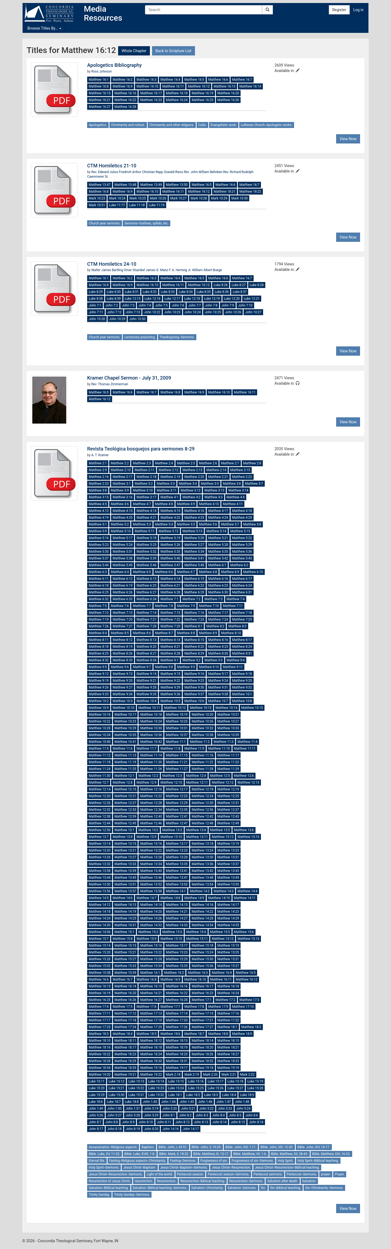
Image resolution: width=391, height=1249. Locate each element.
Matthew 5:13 (192, 531)
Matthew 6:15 (194, 579)
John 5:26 (96, 1115)
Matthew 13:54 (202, 884)
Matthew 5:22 (242, 538)
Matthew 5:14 (216, 531)
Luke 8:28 (257, 285)
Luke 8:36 (222, 292)
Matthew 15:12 (223, 939)
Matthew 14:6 (123, 898)
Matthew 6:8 (208, 572)
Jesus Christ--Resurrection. (231, 1167)
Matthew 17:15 (202, 1013)
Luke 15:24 (176, 1088)
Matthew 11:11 (245, 748)
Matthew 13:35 (177, 864)
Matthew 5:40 (170, 558)
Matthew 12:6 (244, 776)
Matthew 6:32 (99, 599)
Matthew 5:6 (208, 524)
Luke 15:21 (116, 1088)
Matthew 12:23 (177, 796)
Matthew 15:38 (100, 973)
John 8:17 (96, 1129)
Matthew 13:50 (177, 185)
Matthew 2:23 (99, 484)
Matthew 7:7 (142, 606)
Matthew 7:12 (99, 613)
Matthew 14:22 (202, 911)
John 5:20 (169, 1108)
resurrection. (144, 1181)
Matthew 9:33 (99, 694)
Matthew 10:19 (177, 714)
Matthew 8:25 (99, 653)
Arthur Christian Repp (148, 172)
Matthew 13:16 (151, 844)
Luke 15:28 (255, 1088)
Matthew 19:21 (125, 1074)
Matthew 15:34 (151, 966)
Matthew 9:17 (218, 674)
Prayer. (340, 1174)
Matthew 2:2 (120, 463)
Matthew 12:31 (228, 803)
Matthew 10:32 (202, 728)
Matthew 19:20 (100, 1074)
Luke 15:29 (97, 1095)
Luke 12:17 (172, 298)
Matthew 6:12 (123, 579)
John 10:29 (117, 319)
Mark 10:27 (178, 198)
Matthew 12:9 (146, 782)
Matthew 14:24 (100, 918)
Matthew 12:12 (223, 782)
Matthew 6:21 (170, 585)
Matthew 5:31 (123, 551)
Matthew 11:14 (151, 755)
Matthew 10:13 (201, 708)
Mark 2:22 (247, 1074)
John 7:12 (114, 312)
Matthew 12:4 (196, 776)
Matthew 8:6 (142, 633)
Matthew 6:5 (142, 572)
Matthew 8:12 (123, 640)
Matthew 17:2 (225, 1000)
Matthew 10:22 (100, 721)
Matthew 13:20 (100, 850)
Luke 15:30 (116, 1095)
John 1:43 (150, 1102)
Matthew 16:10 (147, 86)
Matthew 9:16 (194, 674)
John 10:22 (152, 312)
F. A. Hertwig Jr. (180, 270)
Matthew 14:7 (146, 898)
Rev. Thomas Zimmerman (109, 384)
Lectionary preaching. (140, 337)
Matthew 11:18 (100, 762)
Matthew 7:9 (186, 606)
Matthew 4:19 (99, 517)
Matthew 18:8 (218, 1034)
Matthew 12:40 (151, 816)
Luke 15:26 (215, 1088)
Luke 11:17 (117, 205)
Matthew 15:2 (148, 932)
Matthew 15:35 (177, 966)
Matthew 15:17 (177, 945)
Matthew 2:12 (168, 470)
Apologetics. (98, 125)
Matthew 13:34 (151, 864)
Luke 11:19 (157, 205)
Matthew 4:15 (170, 511)
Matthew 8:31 (242, 653)
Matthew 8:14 (170, 640)
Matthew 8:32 (99, 660)
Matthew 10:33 (228, 728)
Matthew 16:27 (100, 107)
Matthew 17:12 (125, 1013)
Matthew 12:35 (177, 810)
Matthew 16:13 (224, 86)
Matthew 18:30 (151, 1061)
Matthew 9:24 (218, 681)
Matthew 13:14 (100, 844)
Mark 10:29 (219, 198)
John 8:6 (251, 1115)
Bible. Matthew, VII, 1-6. (250, 1154)
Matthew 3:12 (190, 490)
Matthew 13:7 (99, 837)
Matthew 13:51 (125, 884)
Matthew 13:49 (151, 185)
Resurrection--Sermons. (246, 1181)
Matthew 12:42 (202, 816)
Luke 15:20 (97, 1088)
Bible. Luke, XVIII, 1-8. (139, 1154)
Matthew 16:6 (218, 80)
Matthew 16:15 (100, 93)
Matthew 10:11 (149, 708)
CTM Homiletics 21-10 (111, 165)
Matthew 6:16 (218, 579)
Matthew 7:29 (170, 626)
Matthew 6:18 (99, 585)
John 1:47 (223, 1102)
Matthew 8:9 (208, 633)
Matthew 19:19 (228, 1068)
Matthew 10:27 (228, 721)
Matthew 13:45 (125, 877)
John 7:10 (245, 305)
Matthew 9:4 (236, 660)
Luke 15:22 (136, 1088)
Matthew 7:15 (170, 613)
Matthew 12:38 (100, 816)
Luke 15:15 (176, 1081)
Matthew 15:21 (125, 952)
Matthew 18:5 (146, 1034)
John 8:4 (218, 1115)
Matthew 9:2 (191, 660)
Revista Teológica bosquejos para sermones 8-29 (141, 449)
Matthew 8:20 (146, 647)
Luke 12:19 (212, 298)
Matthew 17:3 (249, 1000)
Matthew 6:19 (123, 585)
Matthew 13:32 (100, 864)
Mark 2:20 (210, 1074)
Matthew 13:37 (228, 864)
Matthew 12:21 (125, 796)
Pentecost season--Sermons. (228, 1174)
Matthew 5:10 (121, 531)
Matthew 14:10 (219, 898)
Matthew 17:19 (151, 1020)
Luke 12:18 (192, 298)
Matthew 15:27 (125, 959)
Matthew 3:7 (254, 484)
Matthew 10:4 (146, 701)
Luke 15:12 (116, 1081)
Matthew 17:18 (125, 1020)
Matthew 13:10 (171, 837)
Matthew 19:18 (202, 1068)
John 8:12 (182, 1122)
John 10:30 (137, 319)
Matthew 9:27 (123, 687)
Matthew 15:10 (171, 939)
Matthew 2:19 (170, 477)
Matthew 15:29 (177, 959)
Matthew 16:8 (99, 86)
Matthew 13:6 (244, 830)
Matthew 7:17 (218, 613)
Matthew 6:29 (194, 592)
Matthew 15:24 (202, 952)
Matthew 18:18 (151, 1047)
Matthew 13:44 (100, 877)
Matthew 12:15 (125, 789)
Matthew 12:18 (202, 789)
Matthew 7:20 (123, 619)
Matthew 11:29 (228, 769)
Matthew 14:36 (100, 932)
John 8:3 (201, 1115)
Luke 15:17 (215, 1081)
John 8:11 (164, 1122)
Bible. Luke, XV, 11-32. (104, 1154)
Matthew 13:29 (177, 857)
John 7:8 (211, 305)
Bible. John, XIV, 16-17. (313, 1147)
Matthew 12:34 (151, 810)
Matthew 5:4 (164, 524)
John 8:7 (95, 1122)
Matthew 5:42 (218, 558)
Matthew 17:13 (151, 1013)
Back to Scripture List (173, 51)
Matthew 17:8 (194, 1007)
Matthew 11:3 (224, 742)
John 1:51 (133, 1108)
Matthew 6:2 (239, 565)
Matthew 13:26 (100, 857)
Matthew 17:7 (170, 1007)
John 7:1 (95, 305)
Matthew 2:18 (146, 477)
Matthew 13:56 (100, 891)
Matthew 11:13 (125, 755)
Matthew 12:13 (248, 782)
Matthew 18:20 (202, 1047)
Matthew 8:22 (194, 647)
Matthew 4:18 (242, 511)
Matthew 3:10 (143, 490)
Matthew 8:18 (99, 647)
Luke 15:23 (156, 1088)
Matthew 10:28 (100, 728)
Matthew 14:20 (151, 911)
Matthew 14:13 (125, 905)
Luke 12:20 (232, 298)
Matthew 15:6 (244, 932)
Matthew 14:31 (125, 925)
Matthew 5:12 (168, 531)
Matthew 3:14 (238, 490)
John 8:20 (151, 1129)
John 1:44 (168, 1102)
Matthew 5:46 (146, 565)
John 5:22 (206, 1108)
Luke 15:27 (235, 1088)
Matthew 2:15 (240, 470)
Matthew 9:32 (242, 687)
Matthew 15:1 (124, 932)
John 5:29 (151, 1115)
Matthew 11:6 (123, 748)
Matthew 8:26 (123, 653)
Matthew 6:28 (170, 592)
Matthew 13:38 (100, 871)
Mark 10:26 (158, 198)
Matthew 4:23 (194, 517)
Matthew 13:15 (125, 844)
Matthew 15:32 (100, 966)
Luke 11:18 (137, 205)
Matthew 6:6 (164, 572)
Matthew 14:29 (228, 918)
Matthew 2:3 (142, 463)
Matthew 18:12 (151, 1041)
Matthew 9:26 (99, 687)
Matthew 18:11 (125, 1041)
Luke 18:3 (211, 1095)
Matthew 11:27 (177, 769)
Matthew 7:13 (123, 613)
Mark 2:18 (173, 1074)
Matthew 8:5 (120, 633)
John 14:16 (170, 1129)
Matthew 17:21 (202, 1020)
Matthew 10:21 (228, 714)
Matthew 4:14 (146, 511)
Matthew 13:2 (148, 830)
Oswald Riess (174, 172)
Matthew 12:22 (151, 796)
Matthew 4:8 (164, 504)
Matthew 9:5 (98, 667)
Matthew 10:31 (177, 728)
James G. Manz (157, 270)
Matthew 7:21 (146, 619)
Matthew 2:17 (123, 477)
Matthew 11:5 (99, 748)
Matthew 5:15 (240, 531)
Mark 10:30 (239, 198)
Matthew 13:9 (146, 837)
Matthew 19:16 (151, 1068)
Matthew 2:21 (218, 477)
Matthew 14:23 (228, 911)
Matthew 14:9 (194, 898)
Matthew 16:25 (202, 100)
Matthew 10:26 (202, 721)
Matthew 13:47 (100, 185)
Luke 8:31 (132, 292)
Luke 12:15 (133, 298)
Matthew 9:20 (123, 681)
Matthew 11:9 (194, 748)
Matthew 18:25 (177, 1054)
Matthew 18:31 (177, 1061)
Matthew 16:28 (125, 107)
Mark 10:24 (117, 198)
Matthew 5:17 (123, 538)
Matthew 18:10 (100, 1041)
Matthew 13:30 (202, 857)
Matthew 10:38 (202, 735)
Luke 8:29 (96, 292)
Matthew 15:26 (100, 959)
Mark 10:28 (199, 198)
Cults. (202, 125)
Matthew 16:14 (250, 86)
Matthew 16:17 (151, 93)
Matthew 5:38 (123, 558)
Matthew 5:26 (170, 545)
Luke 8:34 (186, 292)
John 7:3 (128, 305)
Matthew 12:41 (177, 816)
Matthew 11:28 (202, 769)
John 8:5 (235, 1115)
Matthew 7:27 (123, 626)
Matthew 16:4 (170, 80)
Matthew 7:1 (169, 599)
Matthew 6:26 (123, 592)
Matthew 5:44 (99, 565)
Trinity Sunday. (99, 1195)
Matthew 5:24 (123, 545)
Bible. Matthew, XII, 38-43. (289, 1154)
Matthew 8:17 (242, 640)
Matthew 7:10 (209, 606)
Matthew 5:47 (170, 565)
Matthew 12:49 (228, 823)
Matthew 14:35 (228, 925)
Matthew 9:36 (170, 694)
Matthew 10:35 (125, 735)
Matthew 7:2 (191, 599)
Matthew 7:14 (146, 613)
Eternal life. (97, 1161)
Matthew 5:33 (170, 551)
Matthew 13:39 (125, 871)
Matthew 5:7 (230, 524)
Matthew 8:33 (123, 660)
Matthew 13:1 (124, 830)
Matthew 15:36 (202, 966)
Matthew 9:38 (218, 694)
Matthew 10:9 (99, 708)
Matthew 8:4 (98, 633)
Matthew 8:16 (218, 640)
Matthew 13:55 (228, 884)
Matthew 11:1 (176, 742)
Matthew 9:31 (218, 687)
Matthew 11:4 (247, 742)
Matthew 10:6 (194, 701)
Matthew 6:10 (253, 572)
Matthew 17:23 (100, 1027)
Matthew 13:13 (248, 837)
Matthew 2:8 (252, 463)
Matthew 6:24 (242, 585)
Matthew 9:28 (146, 687)
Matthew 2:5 (186, 463)
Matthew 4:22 (170, 517)
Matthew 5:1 (98, 524)
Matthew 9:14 (146, 674)
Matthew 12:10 (171, 782)
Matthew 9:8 (164, 667)
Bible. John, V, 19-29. (207, 1147)
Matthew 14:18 (100, 911)
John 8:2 (185, 1115)
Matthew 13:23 (177, 850)
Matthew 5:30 (99, 551)
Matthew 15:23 (177, 952)
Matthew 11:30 (100, 776)
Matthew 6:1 (217, 565)
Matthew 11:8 (170, 748)
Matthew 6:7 (186, 572)
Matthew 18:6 (170, 1034)
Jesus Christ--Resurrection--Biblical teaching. (287, 1167)
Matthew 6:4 (120, 572)
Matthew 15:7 (99, 939)
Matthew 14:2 (200, 891)
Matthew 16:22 (125, 100)
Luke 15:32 (156, 1095)
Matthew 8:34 (146, 660)
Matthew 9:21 (146, 681)
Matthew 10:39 (228, 735)
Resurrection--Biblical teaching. (202, 1181)
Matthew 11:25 (125, 769)
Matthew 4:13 (123, 511)
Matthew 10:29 (125, 728)
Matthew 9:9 (186, 667)
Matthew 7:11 (233, 606)
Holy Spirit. (286, 1161)
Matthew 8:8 (186, 633)
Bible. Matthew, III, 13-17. (211, 1154)
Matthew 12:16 (151, 789)
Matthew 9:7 (142, 667)
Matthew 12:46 (151, 823)
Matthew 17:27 (202, 1027)
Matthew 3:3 (166, 484)
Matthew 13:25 (228, 850)
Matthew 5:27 (194, 545)
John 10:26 (233, 312)
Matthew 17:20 (177, 1020)
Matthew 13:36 (202, 864)
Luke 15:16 (196, 1081)
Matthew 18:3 (99, 1034)
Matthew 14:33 (177, 925)
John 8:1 (168, 1115)
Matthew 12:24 (202, 796)
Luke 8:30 (114, 292)
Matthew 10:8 (242, 701)
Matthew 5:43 (242, 558)
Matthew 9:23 (194, 681)
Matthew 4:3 (213, 497)
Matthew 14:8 (170, 898)
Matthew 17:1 (202, 1000)
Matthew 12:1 (124, 776)
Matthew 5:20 (194, 538)
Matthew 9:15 (170, 674)
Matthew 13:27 (125, 857)
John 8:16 (256, 1122)
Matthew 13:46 (151, 877)
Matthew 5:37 (99, 558)
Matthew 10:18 (151, 714)
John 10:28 (97, 319)
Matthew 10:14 (226, 708)
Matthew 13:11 (197, 837)
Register (339, 10)
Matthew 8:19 (123, 647)
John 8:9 (128, 1122)
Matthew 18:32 (202, 1061)
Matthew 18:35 (125, 1068)
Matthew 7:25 (242, 619)
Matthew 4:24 (218, 517)
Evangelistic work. (224, 125)
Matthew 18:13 (177, 1041)
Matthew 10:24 (151, 721)
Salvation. (309, 1181)
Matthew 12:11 (197, 782)
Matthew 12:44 (100, 823)
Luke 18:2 (193, 1095)
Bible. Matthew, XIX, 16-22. (331, 1154)
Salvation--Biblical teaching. (109, 1188)
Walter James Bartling (107, 270)
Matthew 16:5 (194, 80)
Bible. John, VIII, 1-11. (240, 1147)
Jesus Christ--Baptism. (139, 1167)
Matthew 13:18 (202, 844)
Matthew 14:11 (245, 898)
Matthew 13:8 (123, 837)
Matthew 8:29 (194, 653)
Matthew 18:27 (228, 1054)
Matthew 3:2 (144, 484)
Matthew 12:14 (100, 789)
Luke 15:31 (136, 1095)
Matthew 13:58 (151, 891)
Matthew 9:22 (170, 681)
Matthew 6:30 (218, 592)
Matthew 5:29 (242, 545)
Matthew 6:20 (146, 585)
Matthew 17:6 (146, 1007)
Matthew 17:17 (100, 1020)
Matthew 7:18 (242, 613)
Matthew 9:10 (209, 667)
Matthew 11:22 (202, 762)
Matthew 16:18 (177, 93)
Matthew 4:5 (98, 504)
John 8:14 (219, 1122)
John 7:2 (111, 305)
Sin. (263, 1188)
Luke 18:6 (96, 1102)
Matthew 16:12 (199, 86)
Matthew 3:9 (120, 490)
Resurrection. (166, 1181)
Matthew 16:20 (228, 93)
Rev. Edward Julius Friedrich (111, 172)
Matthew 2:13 (192, 470)
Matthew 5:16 (99, 538)
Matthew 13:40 (151, 871)
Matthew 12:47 (177, 823)
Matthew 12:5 (220, 776)
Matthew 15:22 (151, 952)
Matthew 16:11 (173, 86)
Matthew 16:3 (146, 80)
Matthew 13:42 (202, 871)
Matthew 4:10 (209, 504)
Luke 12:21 (252, 298)
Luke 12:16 (152, 298)
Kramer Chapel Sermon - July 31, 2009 (129, 378)
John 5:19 (151, 1108)
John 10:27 (253, 312)
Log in (358, 10)
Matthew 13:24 (202, 850)
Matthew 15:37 (228, 966)
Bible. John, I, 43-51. (173, 1147)
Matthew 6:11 (99, 579)
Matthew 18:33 (228, 1061)
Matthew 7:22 (170, 619)
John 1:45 (186, 1102)
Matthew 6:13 (146, 579)
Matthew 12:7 (99, 782)
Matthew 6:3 (98, 572)
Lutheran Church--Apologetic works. (266, 125)
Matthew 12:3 (172, 776)
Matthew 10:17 (125, 714)
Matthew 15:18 (202, 945)
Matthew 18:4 (123, 1034)
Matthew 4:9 (186, 504)
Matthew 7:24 (218, 619)
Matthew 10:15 (252, 708)
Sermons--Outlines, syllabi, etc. (146, 223)
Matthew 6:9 (230, 572)
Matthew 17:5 (123, 1007)
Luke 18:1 (175, 1095)
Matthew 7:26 (99, 626)
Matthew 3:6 (232, 484)
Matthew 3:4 (188, 484)
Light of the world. (160, 1174)
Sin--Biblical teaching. (285, 1188)
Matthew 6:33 (123, 599)
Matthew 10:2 (99, 701)
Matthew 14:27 (177, 918)
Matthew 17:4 (99, 1007)
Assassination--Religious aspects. (113, 1147)
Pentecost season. (190, 1174)
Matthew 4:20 (123, 517)
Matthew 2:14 (216, 470)
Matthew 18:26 (202, 1054)
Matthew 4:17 (218, 511)
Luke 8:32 (150, 292)
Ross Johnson (101, 71)
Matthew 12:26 (100, 803)
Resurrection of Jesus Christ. (110, 1181)
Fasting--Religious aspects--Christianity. (137, 1161)
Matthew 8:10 (231, 633)
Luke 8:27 (238, 285)
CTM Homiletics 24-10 (111, 264)
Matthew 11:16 (202, 755)
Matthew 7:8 (164, 606)
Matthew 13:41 (177, 871)
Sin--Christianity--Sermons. (324, 1188)
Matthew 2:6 (208, 463)
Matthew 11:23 (228, 762)
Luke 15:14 (156, 1081)
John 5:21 (188, 1108)
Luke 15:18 (235, 1081)
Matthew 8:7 (164, 633)
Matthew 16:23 (151, 100)
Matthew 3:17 (146, 497)
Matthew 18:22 (250, 191)
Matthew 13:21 (125, 850)
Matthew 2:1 (98, 463)
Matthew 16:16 (125, 93)
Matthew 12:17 (177, 789)
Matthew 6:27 (146, 592)
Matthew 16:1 (99, 80)
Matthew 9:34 (123, 694)
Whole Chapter (134, 51)
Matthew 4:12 (99, 511)
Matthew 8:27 (146, 653)
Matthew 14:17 (228, 905)
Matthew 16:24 (177, 100)
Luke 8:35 (204, 292)
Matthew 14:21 (177, 911)
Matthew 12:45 (125, 823)
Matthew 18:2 (251, 1027)
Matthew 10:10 (123, 708)
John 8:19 (133, 1129)
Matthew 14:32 (151, 925)
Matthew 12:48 (202, 823)
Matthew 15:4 (196, 932)
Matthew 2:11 (144, 470)
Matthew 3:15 (99, 497)
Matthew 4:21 (146, 517)
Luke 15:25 (196, 1088)
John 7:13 (133, 312)
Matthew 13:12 (223, 837)
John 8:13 (201, 1122)
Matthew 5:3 (142, 524)
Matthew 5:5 (186, 524)
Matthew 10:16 (100, 714)
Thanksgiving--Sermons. (177, 337)
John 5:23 (225, 1108)
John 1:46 (205, 1102)
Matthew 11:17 (228, 755)
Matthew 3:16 (123, 497)
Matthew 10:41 (125, 742)
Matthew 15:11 (197, 939)
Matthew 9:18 (242, 674)
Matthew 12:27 (125, 803)
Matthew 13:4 (196, 830)
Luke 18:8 (132, 1102)
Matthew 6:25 (99, 592)
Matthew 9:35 (146, 694)
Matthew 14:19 (125, 911)
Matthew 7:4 (236, 599)
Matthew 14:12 (100, 905)
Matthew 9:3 (213, 660)
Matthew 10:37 (177, 735)
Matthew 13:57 (125, 891)
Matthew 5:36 (242, 551)
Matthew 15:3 (172, 932)
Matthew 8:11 (99, 640)
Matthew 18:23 (125, 1054)
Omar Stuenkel (135, 270)
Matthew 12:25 (228, 796)
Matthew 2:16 (99, 477)
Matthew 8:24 (242, 647)
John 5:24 (243, 1108)
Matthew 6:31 (242, 592)
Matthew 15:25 (228, 952)
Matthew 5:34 (194, 551)
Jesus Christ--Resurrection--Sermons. (116, 1174)
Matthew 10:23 (125, 721)
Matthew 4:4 (236, 497)
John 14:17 (191, 1129)
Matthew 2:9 (98, 470)
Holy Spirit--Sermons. (104, 1167)
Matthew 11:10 (219, 748)
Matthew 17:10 (243, 1007)
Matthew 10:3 (123, 701)
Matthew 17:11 (100, 1013)
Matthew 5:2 (120, 524)
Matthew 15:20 (100, 952)
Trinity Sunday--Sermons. (132, 1195)
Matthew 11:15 (177, 755)
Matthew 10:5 (170, 701)
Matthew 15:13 (248, 939)
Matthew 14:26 (151, 918)
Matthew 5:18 (146, 538)
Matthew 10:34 (100, 735)
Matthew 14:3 (224, 891)
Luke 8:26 (221, 285)
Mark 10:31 (97, 205)
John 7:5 (161, 305)
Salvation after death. (282, 1181)
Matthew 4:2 (191, 497)
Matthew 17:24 (125, 1027)
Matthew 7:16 (194, 613)
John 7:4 (144, 305)
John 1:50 (114, 1108)
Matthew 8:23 (218, 647)
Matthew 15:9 (146, 939)
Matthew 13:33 (125, 864)
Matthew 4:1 (169, 497)
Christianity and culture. (128, 125)
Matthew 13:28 (151, 857)
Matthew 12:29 (177, 803)
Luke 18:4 (229, 1095)
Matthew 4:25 (242, 517)
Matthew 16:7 (242, 80)
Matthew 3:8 (98, 490)
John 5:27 (114, 1115)
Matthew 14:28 (202, 918)
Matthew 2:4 (164, 463)
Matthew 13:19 (228, 844)
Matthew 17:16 (228, 1013)
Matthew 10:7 (218, 701)
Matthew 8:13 (146, 640)
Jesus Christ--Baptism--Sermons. (184, 1167)
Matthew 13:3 (172, 830)
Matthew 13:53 (177, 884)
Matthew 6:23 (218, 585)
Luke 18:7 (114, 1102)
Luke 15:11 (97, 1081)
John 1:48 (242, 1102)
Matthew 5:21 (218, 538)
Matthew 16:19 (202, 93)
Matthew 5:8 (252, 524)
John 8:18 (114, 1129)
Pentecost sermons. (268, 1174)
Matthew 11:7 (146, 748)
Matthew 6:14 (170, 579)
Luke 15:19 (255, 1081)
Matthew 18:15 (228, 1041)
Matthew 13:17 (177, 844)
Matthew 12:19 (228, 789)
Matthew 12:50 (100, 830)
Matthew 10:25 (177, 721)
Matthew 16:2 (123, 80)
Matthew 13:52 (151, 884)
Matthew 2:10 (121, 470)
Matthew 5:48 (194, 565)
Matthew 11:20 (151, 762)
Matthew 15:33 (125, 966)
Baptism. (147, 1147)
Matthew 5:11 (144, 531)
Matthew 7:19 (99, 619)
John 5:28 (133, 1115)
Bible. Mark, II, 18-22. (174, 1154)
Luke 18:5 (247, 1095)
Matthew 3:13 (214, 490)
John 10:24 (193, 312)
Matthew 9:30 (194, 687)
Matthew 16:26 (228, 100)
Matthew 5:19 (170, 538)
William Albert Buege (206, 270)
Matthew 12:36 (202, 810)
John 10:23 (172, 312)
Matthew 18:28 (100, 1061)
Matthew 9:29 (170, 687)
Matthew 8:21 (170, 647)
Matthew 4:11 (233, 504)
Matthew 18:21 (224, 191)
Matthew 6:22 (194, 585)
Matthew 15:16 (151, 945)
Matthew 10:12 (175, 708)
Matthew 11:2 (200, 742)
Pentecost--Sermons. (302, 1174)
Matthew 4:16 (194, 511)
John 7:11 (96, 312)
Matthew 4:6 (120, 504)
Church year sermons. (104, 223)
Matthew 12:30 (202, 803)
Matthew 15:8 (123, 939)
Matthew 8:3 (237, 626)
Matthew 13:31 (228, 857)
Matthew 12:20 (100, 796)
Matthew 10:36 (151, 735)
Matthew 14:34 (202, 925)
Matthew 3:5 (210, 484)
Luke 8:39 (114, 298)
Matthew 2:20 (194, 477)
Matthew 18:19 (177, 1047)
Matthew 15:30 (202, 959)
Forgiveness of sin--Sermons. (253, 1161)
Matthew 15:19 (228, 945)
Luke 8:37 (240, 292)
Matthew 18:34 (100, 1068)
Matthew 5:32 (146, 551)
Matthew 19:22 (151, 1074)
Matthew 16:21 (100, 100)
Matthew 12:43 (228, 816)
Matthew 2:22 (242, 477)
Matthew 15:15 (125, 945)
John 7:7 (194, 305)
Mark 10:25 (138, 198)
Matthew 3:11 (166, 490)
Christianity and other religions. (171, 125)
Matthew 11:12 (100, 755)
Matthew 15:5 (220, 932)
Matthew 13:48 (125, 185)
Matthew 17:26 (177, 1027)
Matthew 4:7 (142, 504)
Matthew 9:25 (242, 681)
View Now (348, 139)
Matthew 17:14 (177, 1013)
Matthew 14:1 (176, 891)
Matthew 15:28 (151, 959)
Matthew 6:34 (146, 599)
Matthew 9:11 (233, 667)
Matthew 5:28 (218, 545)
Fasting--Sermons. (183, 1161)
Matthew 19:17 (177, 1068)
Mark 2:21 (229, 1074)
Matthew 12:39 (125, 816)
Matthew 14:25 (125, 918)
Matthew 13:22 (151, 850)
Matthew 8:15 (194, 640)
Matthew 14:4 (247, 891)
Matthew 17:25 (151, 1027)
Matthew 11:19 (125, 762)
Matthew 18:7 (194, 1034)
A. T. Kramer (100, 455)
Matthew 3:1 (122, 484)
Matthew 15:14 (100, 945)
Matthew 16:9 (123, 86)
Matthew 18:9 (242, 1034)
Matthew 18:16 (100, 1047)
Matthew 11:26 (151, 769)
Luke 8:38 (96, 298)
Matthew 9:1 (169, 660)
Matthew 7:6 (120, 606)
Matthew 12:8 (123, 782)
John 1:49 (96, 1108)
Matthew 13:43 (228, 871)
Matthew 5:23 (99, 545)
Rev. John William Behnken (203, 172)
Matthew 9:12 (99, 674)
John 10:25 (213, 312)
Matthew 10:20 (202, 714)
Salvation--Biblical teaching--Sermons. (160, 1188)
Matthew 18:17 (125, 1047)
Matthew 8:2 (215, 626)
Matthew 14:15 (177, 905)
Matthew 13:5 (220, 830)
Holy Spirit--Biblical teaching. (318, 1161)
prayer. (325, 1174)
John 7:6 (178, 305)
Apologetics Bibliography (114, 65)
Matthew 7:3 (213, 599)
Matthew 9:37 (194, 694)
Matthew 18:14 (202, 1041)
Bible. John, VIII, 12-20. (276, 1147)
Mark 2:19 (191, 1074)
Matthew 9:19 (99, 681)
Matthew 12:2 (148, 776)
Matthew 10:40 (100, 742)
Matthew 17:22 (228, 1020)
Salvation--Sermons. (242, 1188)
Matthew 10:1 (242, 694)
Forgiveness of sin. (214, 1161)
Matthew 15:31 (228, 959)
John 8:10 (145, 1122)
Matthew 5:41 (194, 558)
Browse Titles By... (44, 28)
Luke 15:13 (136, 1081)
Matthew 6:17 (242, 579)
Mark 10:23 (97, 198)
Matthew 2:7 (230, 463)
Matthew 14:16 (202, 905)
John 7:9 (228, 305)
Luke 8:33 (168, 292)
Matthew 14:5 (99, 898)
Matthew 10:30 (151, 728)
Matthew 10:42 (151, 742)
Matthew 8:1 (193, 626)
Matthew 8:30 (218, 653)
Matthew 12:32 (100, 810)
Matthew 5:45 (123, 565)
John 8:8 (111, 1122)
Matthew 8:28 (170, 653)
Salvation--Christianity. (207, 1188)
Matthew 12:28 (151, 803)
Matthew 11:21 (177, 762)
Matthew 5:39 (146, 558)
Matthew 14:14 (151, 905)
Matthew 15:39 (125, 973)
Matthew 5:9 (98, 531)
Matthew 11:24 (100, 769)
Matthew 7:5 (98, 606)
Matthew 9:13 (123, 674)
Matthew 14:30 (100, 925)
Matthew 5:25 (146, 545)
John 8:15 (238, 1122)
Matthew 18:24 (151, 1054)
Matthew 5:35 (218, 551)
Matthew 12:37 (228, 810)
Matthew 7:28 (146, 626)
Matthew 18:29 (125, 1061)
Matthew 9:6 (120, 667)
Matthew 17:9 (218, 1007)
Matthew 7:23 (194, 619)
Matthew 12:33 (125, 810)
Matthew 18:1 (227, 1027)
